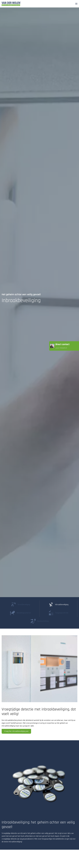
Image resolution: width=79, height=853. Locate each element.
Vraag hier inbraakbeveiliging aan (16, 731)
